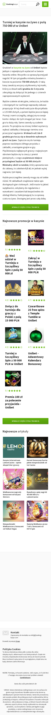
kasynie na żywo (22, 67)
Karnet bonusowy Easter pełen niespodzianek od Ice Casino (37, 461)
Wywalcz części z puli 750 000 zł (25, 207)
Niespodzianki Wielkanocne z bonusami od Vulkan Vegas (13, 525)
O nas (18, 679)
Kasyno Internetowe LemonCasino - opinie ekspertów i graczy (13, 461)
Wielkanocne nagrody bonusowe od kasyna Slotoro (13, 493)
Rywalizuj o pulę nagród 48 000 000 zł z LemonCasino (37, 493)
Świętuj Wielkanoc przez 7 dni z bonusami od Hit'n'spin (37, 525)
